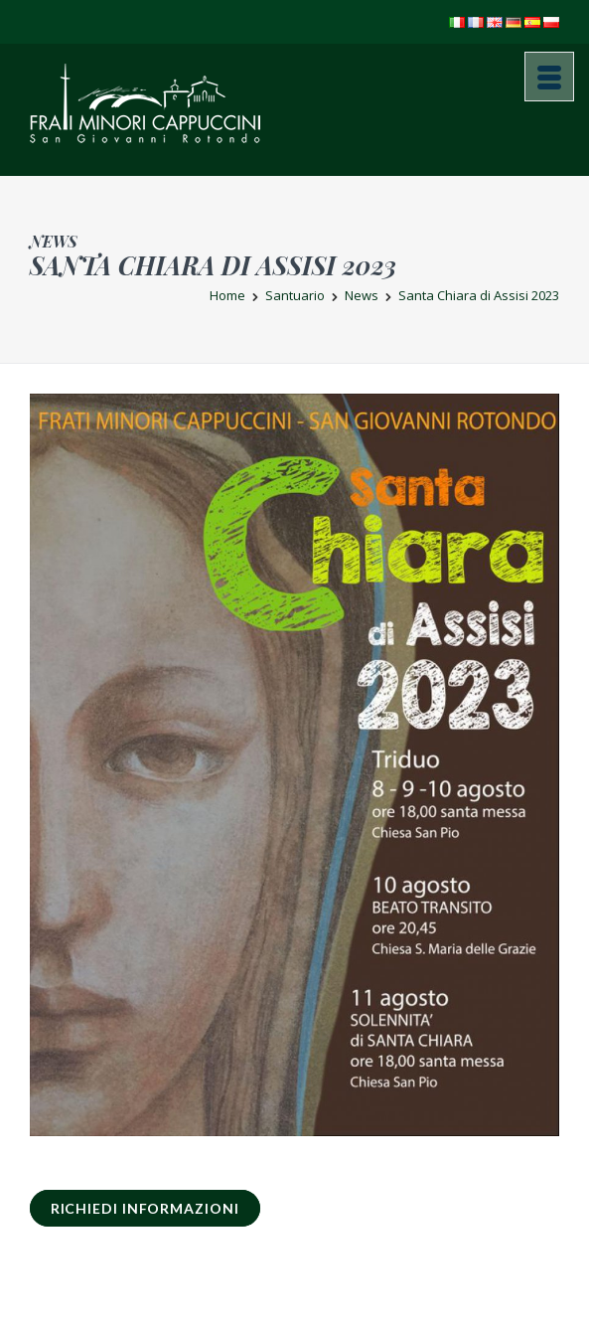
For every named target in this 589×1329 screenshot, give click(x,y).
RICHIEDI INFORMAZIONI (145, 1208)
